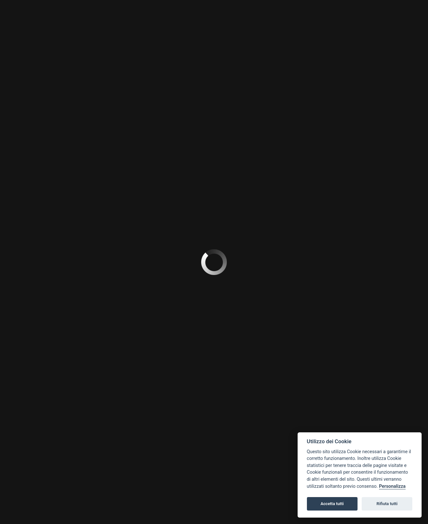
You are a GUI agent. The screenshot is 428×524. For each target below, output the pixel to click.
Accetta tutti (332, 503)
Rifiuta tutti (387, 503)
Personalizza (392, 486)
